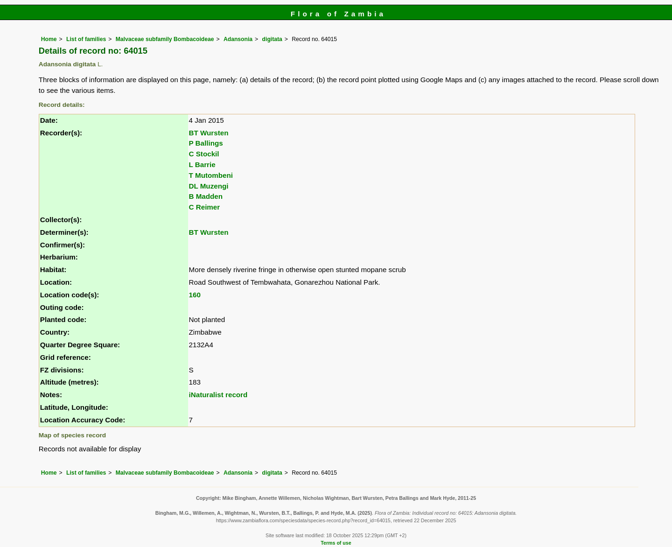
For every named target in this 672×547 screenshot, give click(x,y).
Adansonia (238, 39)
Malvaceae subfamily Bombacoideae (165, 39)
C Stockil (204, 154)
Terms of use (336, 543)
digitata (272, 39)
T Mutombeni (211, 175)
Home (49, 39)
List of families (86, 39)
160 (195, 295)
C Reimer (204, 207)
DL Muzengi (209, 186)
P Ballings (206, 143)
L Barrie (202, 164)
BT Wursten (209, 133)
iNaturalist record (218, 395)
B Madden (206, 196)
